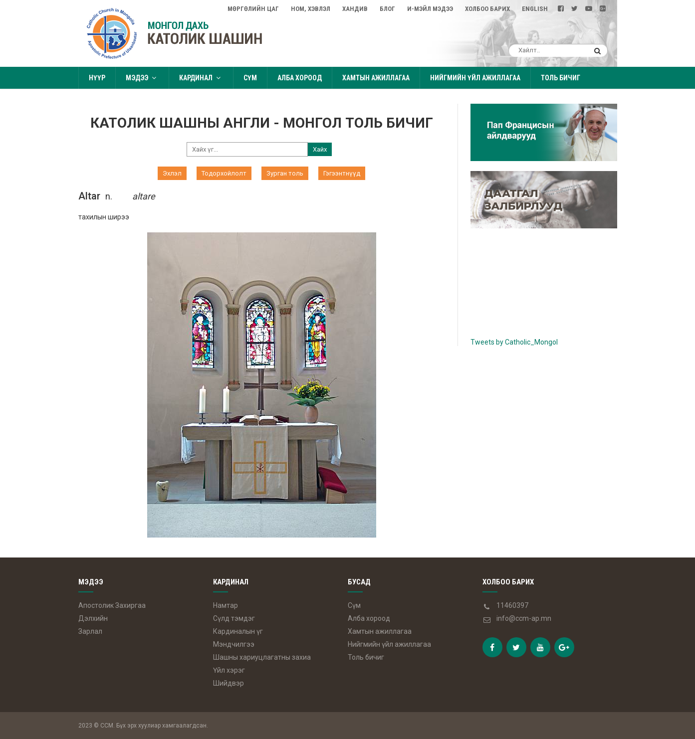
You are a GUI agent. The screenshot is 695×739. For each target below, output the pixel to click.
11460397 (512, 605)
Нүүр (97, 78)
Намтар (225, 605)
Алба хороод (299, 78)
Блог (387, 8)
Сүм (250, 78)
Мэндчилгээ (233, 644)
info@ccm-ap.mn (523, 618)
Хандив (355, 8)
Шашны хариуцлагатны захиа (262, 657)
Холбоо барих (487, 8)
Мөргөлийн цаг (253, 8)
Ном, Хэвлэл (310, 8)
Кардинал (201, 78)
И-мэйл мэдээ (430, 8)
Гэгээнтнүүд (341, 173)
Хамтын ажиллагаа (376, 78)
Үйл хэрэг (229, 670)
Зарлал (90, 631)
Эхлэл (172, 173)
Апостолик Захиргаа (112, 605)
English (535, 8)
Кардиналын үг (238, 631)
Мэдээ (142, 78)
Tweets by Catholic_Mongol (514, 342)
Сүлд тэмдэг (234, 618)
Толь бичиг (560, 78)
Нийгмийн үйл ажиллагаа (475, 78)
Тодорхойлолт (224, 173)
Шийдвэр (228, 683)
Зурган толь (284, 173)
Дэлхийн (93, 618)
